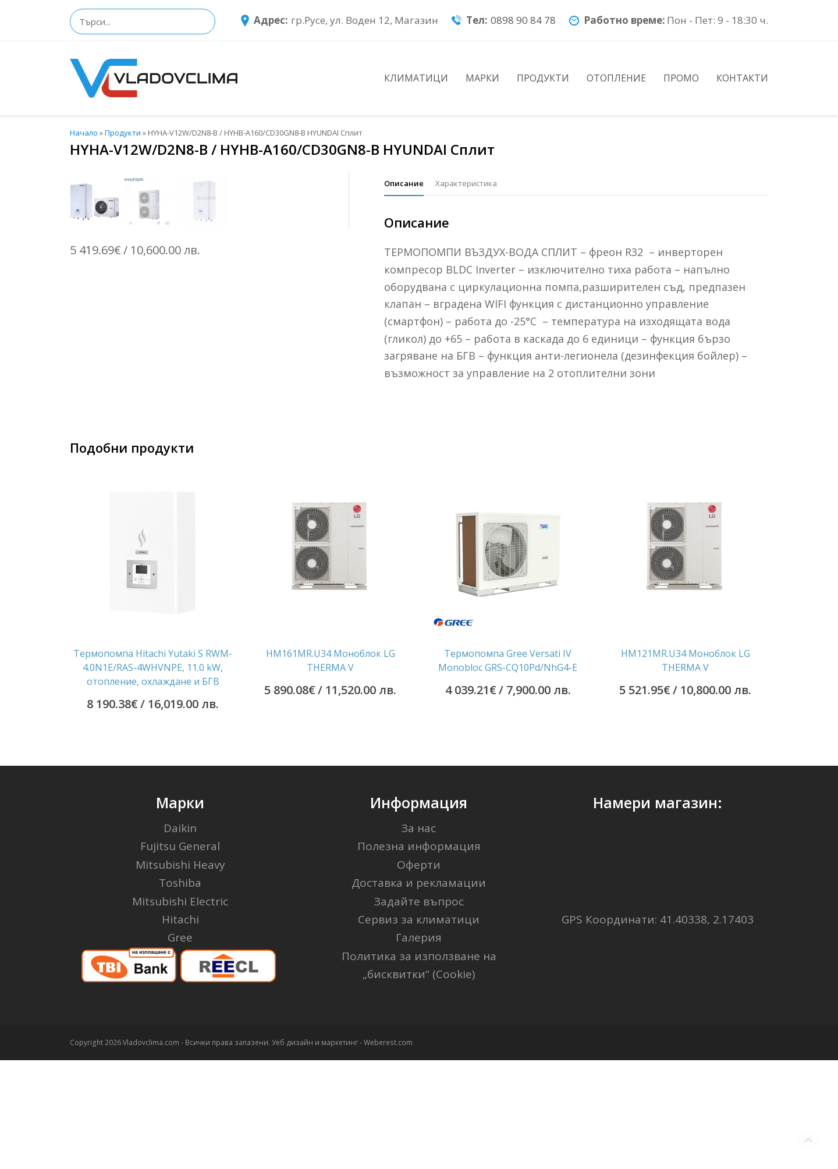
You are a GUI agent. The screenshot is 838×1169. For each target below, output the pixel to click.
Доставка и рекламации (418, 991)
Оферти (419, 973)
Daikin (180, 936)
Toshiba (180, 991)
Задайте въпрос (419, 1009)
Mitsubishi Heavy (180, 973)
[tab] (404, 183)
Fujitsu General (180, 954)
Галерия (419, 1046)
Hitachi (180, 1028)
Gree (180, 1046)
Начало (84, 132)
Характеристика (466, 183)
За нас (419, 936)
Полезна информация (419, 954)
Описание (404, 183)
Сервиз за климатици (419, 1028)
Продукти (123, 132)
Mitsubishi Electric (180, 1009)
